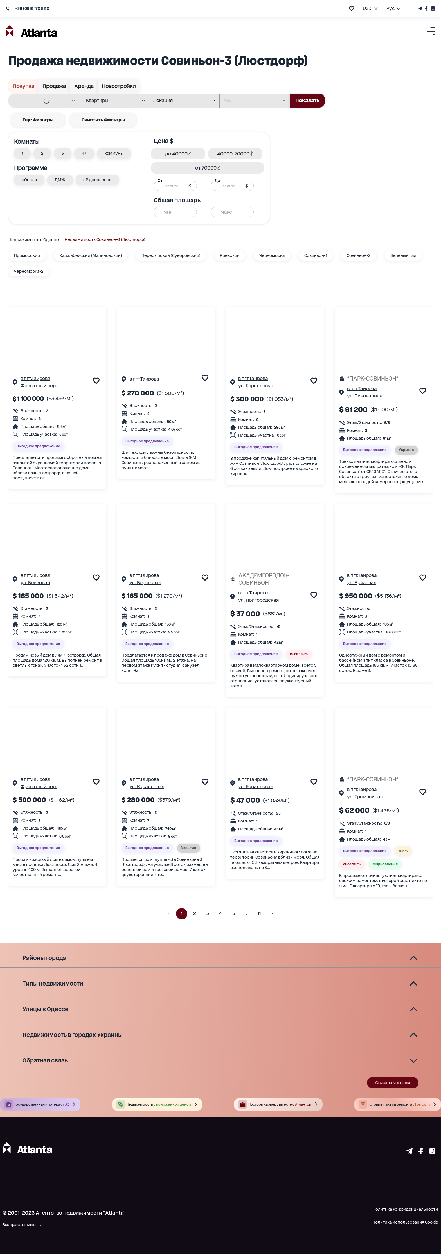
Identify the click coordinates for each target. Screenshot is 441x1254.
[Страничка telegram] (409, 1152)
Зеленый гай (403, 255)
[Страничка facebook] (420, 1152)
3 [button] (207, 913)
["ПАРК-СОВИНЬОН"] (383, 378)
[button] (22, 153)
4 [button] (220, 913)
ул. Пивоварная (364, 396)
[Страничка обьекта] (15, 383)
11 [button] (259, 913)
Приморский (27, 255)
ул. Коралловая (255, 385)
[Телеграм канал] (420, 8)
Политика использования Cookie (405, 1222)
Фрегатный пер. (39, 385)
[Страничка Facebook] (426, 8)
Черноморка (272, 255)
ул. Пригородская (258, 600)
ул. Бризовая (35, 582)
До (217, 180)
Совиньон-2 (359, 255)
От (160, 180)
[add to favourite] (351, 9)
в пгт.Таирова (35, 378)
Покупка (23, 86)
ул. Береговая (145, 582)
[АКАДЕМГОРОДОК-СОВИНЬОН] (275, 579)
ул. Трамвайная (365, 796)
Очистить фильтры (103, 120)
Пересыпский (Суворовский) (170, 255)
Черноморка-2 (29, 271)
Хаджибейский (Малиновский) (91, 255)
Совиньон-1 (315, 255)
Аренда (84, 86)
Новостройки (119, 86)
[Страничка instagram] (432, 1152)
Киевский (230, 255)
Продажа (54, 86)
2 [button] (194, 913)
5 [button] (233, 913)
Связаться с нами (392, 1082)
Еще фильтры (38, 120)
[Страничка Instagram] (432, 8)
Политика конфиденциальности (405, 1209)
